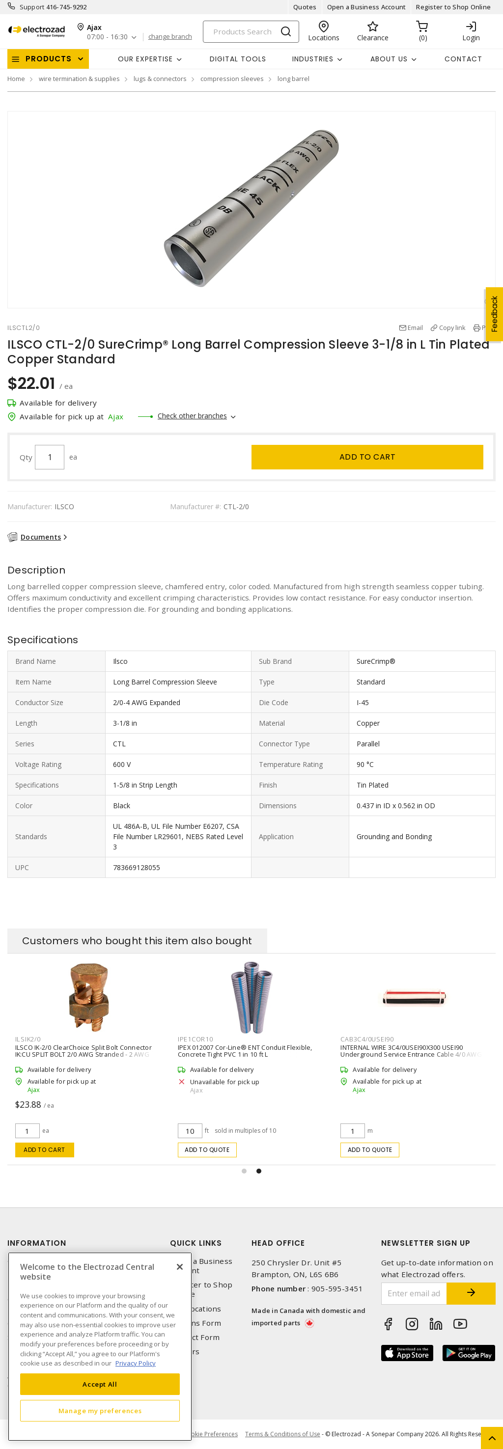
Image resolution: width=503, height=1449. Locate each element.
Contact (463, 59)
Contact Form (195, 1337)
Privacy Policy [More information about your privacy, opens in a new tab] (135, 1363)
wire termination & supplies (79, 78)
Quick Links (196, 1243)
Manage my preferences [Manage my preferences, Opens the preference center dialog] (100, 1410)
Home (16, 78)
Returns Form (195, 1323)
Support (32, 6)
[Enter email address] (414, 1294)
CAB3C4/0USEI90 (367, 1039)
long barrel (293, 78)
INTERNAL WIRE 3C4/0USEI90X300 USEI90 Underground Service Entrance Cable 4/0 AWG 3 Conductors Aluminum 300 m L (413, 1054)
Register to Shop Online (453, 6)
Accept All (100, 1384)
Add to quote (207, 1150)
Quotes (305, 6)
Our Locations (195, 1308)
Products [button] (49, 59)
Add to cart (367, 457)
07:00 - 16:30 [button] (107, 37)
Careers (184, 1351)
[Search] (251, 32)
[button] (244, 1171)
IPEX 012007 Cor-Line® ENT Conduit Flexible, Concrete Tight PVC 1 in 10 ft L (245, 1051)
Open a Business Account (366, 6)
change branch (170, 37)
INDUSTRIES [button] (313, 59)
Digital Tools (238, 59)
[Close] (180, 1267)
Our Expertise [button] (145, 59)
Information (36, 1243)
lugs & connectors (160, 78)
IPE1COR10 (195, 1039)
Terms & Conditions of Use (282, 1434)
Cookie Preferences (210, 1434)
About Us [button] (389, 59)
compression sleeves (232, 78)
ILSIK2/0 (28, 1039)
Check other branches (192, 415)
